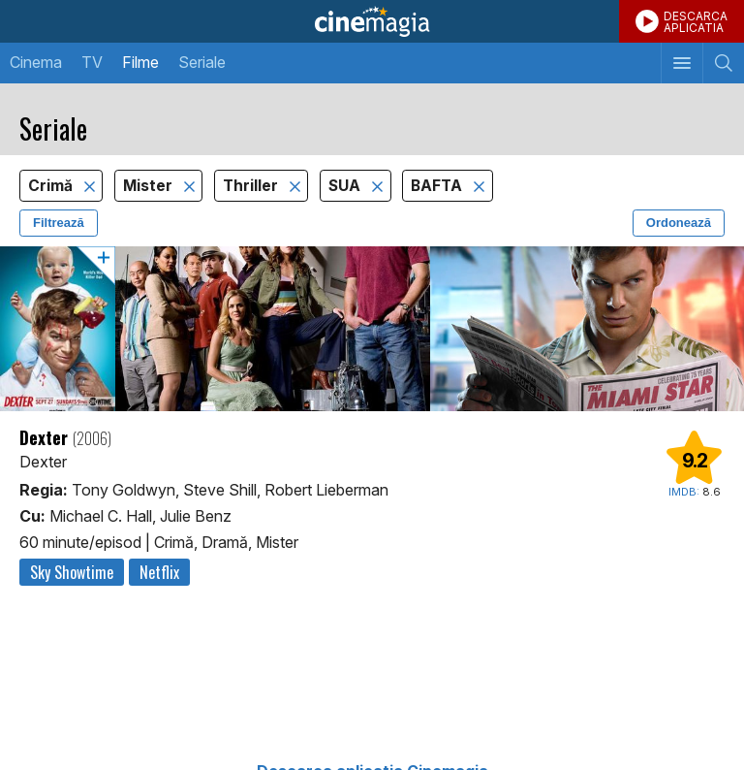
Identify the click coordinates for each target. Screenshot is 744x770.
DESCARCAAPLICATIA (696, 22)
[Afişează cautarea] (723, 63)
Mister (149, 185)
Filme (140, 62)
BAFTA (438, 185)
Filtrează (58, 222)
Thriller (252, 185)
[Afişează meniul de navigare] (681, 63)
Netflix (159, 572)
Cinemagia (372, 21)
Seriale (202, 62)
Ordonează (678, 222)
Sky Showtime (71, 572)
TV (92, 62)
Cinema (36, 62)
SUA (346, 185)
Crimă (52, 185)
